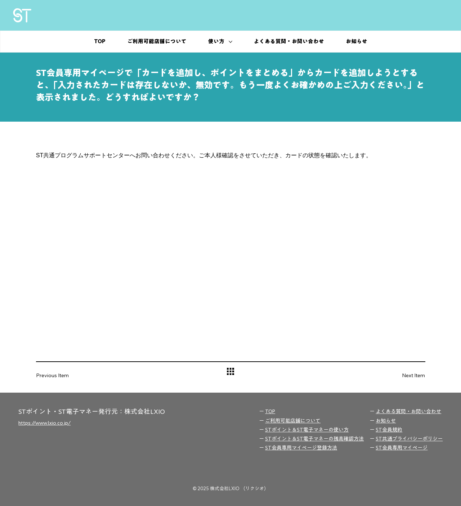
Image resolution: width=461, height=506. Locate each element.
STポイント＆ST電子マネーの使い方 (307, 429)
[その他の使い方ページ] (230, 42)
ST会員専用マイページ (402, 447)
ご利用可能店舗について (293, 420)
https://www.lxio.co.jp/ (44, 422)
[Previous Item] (57, 375)
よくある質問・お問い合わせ (408, 411)
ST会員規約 (389, 429)
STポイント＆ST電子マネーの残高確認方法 (314, 438)
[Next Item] (403, 375)
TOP (270, 411)
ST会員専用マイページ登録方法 (301, 447)
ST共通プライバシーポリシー (409, 438)
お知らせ (386, 420)
